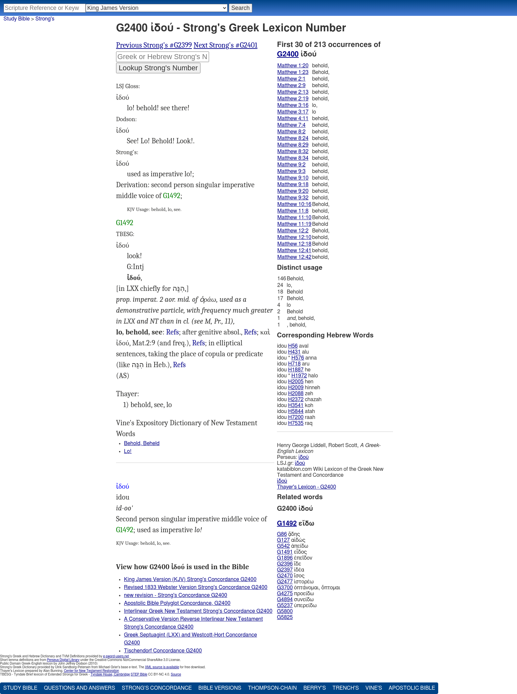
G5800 (285, 611)
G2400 (288, 54)
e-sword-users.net (116, 656)
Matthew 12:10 (294, 237)
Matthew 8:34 (293, 158)
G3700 (285, 587)
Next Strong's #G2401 (226, 45)
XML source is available (162, 667)
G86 (282, 534)
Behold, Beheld (142, 443)
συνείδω (295, 599)
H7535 (296, 423)
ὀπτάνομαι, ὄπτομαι (308, 587)
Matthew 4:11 (293, 118)
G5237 (285, 605)
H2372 (296, 399)
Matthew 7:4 (291, 125)
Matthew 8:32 (293, 151)
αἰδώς (291, 540)
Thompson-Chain (272, 688)
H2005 (296, 381)
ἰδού (303, 457)
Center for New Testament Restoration (91, 671)
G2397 (285, 570)
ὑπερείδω (297, 605)
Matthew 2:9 (291, 85)
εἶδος (292, 552)
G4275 (285, 593)
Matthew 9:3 (291, 171)
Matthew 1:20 (293, 65)
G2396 (285, 564)
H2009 (296, 387)
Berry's (314, 688)
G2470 (285, 575)
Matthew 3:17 (293, 112)
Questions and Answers (79, 688)
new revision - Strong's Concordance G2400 (175, 595)
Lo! (128, 451)
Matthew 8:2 (291, 131)
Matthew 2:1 (291, 79)
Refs (172, 332)
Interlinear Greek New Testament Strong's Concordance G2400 (198, 611)
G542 (283, 546)
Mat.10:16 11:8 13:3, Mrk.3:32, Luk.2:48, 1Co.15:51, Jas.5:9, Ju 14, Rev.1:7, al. (172, 332)
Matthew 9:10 (293, 178)
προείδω (295, 593)
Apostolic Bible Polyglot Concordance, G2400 (177, 603)
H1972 (299, 375)
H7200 (296, 417)
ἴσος (290, 575)
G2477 (285, 581)
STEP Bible (139, 674)
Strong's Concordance (157, 688)
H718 (294, 363)
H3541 (296, 405)
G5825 (285, 617)
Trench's (345, 688)
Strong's (44, 18)
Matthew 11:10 (294, 217)
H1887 (296, 369)
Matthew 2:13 (293, 92)
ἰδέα (290, 570)
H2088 (296, 393)
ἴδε (289, 564)
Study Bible (17, 18)
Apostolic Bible (412, 688)
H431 (294, 352)
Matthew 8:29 (293, 145)
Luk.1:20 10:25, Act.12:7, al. (198, 343)
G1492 (171, 195)
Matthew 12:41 (294, 250)
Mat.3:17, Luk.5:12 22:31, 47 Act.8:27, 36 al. (179, 365)
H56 (293, 346)
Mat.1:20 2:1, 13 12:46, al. (250, 332)
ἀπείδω (292, 546)
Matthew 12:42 (294, 257)
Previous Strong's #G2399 (154, 45)
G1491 (285, 552)
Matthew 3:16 (293, 105)
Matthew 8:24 (293, 138)
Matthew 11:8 (293, 211)
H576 (297, 358)
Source (176, 674)
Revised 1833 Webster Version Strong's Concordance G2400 (195, 587)
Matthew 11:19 (294, 224)
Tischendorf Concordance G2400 (163, 650)
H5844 (296, 411)
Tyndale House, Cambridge (110, 674)
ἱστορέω (295, 581)
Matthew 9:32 (293, 197)
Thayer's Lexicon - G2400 (306, 487)
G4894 (285, 599)
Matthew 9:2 (291, 164)
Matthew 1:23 (293, 72)
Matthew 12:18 (294, 244)
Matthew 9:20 (293, 191)
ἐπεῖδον (294, 558)
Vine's (373, 688)
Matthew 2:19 (293, 98)
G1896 (285, 558)
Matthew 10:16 (294, 204)
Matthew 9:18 (293, 184)
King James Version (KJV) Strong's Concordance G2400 (190, 579)
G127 (283, 540)
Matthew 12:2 (293, 230)
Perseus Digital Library (63, 660)
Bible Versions (219, 688)
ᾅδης (288, 534)
